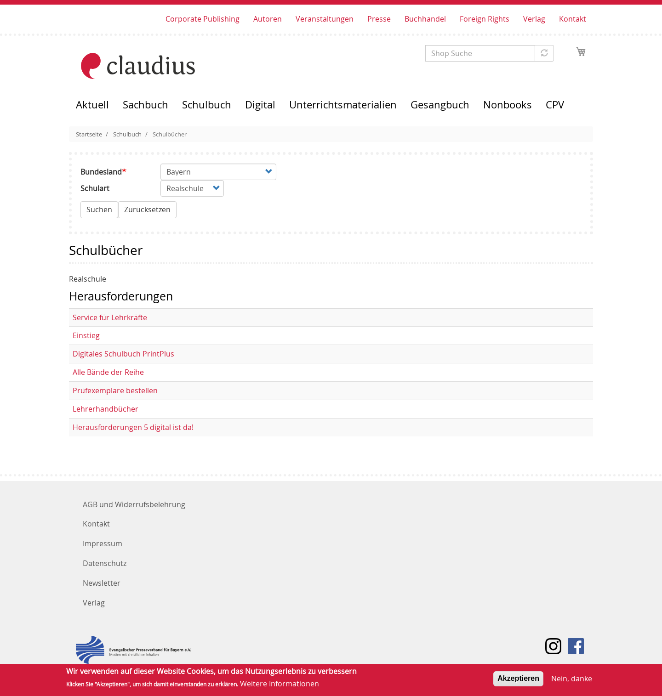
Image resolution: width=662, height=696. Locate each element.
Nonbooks (507, 105)
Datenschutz (104, 563)
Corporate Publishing (203, 19)
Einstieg (86, 335)
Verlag (534, 19)
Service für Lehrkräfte (110, 317)
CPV (555, 105)
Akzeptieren (518, 681)
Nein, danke (571, 681)
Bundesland (101, 172)
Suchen (99, 209)
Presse (379, 19)
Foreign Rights (484, 19)
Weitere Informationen (279, 686)
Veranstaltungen (325, 19)
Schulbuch (206, 105)
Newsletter (101, 583)
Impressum (102, 543)
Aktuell (92, 105)
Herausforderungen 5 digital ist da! (133, 427)
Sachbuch (145, 105)
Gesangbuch (440, 105)
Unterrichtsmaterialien (343, 105)
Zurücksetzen (147, 209)
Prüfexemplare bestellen (115, 390)
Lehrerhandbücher (105, 409)
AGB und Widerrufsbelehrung (134, 504)
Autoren (267, 19)
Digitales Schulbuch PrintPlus (123, 354)
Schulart (94, 188)
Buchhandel (425, 19)
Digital (260, 105)
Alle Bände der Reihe (108, 372)
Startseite (89, 134)
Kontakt (572, 19)
